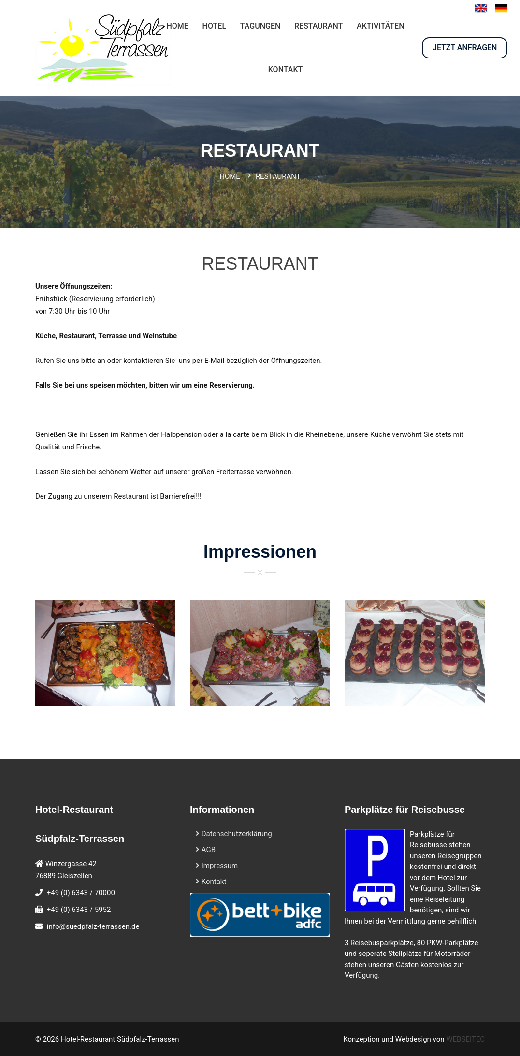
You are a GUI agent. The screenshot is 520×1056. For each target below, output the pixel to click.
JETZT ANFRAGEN (465, 47)
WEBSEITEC (465, 1039)
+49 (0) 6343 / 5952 (79, 909)
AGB (206, 849)
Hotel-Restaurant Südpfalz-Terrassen (120, 1039)
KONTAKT (285, 69)
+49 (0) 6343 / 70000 (81, 892)
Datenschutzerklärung (234, 833)
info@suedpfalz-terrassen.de (93, 926)
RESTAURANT (318, 25)
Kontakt (211, 881)
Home (229, 176)
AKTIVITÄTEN (380, 25)
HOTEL (214, 25)
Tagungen (260, 25)
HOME (177, 25)
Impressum (217, 865)
